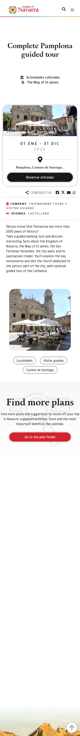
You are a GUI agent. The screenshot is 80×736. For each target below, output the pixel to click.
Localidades (24, 360)
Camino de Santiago (40, 370)
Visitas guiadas (53, 360)
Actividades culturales (43, 77)
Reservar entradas (40, 177)
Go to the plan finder (40, 437)
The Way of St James (42, 82)
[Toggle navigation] (72, 10)
